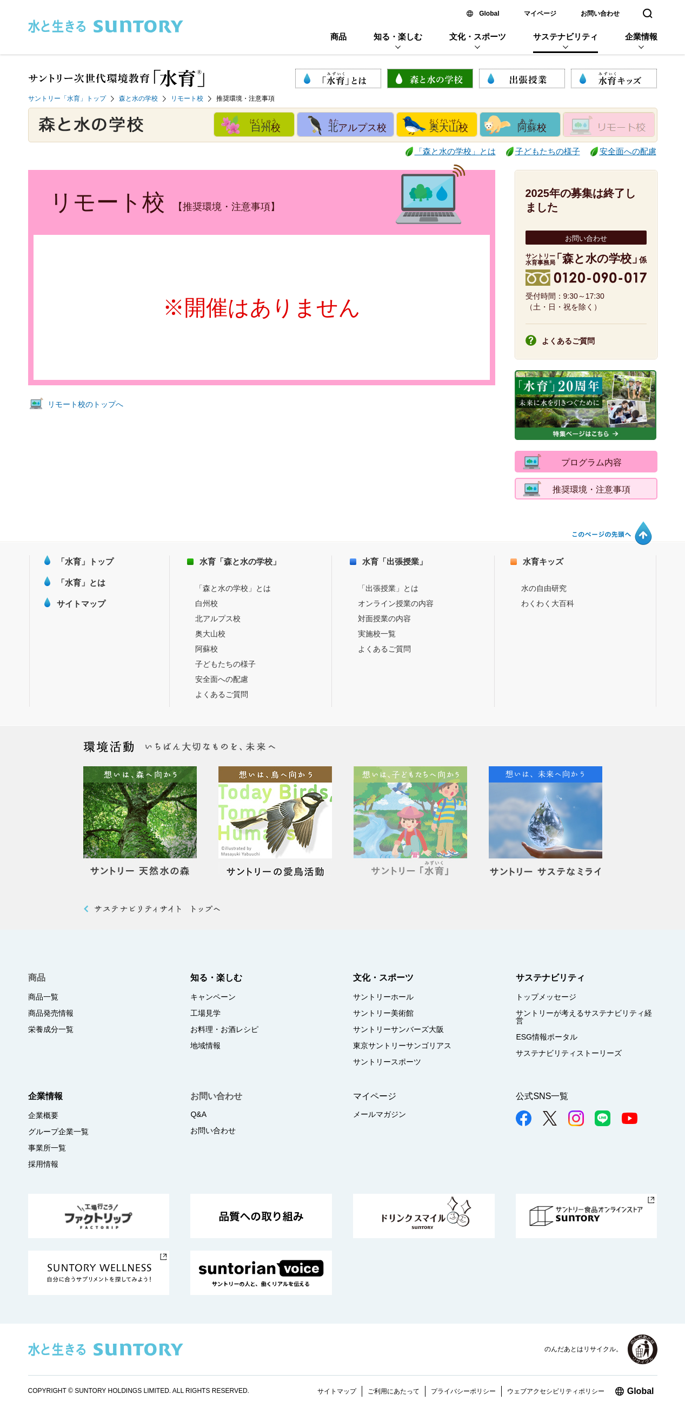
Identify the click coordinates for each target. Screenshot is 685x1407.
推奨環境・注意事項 (591, 489)
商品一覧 (43, 996)
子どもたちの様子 (547, 151)
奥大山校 (210, 633)
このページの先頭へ (611, 533)
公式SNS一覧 (542, 1096)
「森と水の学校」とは (455, 151)
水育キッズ (543, 561)
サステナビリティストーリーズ (569, 1053)
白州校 (206, 603)
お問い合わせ (600, 13)
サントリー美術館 (383, 1013)
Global (489, 13)
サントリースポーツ (387, 1061)
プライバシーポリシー (463, 1391)
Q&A (198, 1114)
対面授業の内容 (384, 618)
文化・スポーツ (477, 36)
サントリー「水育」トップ (67, 98)
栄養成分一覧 (51, 1029)
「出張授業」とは (388, 588)
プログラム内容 (591, 462)
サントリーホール (383, 996)
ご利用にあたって (394, 1391)
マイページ (540, 13)
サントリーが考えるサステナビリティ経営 (584, 1017)
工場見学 (205, 1013)
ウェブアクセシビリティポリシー (555, 1391)
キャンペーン (213, 996)
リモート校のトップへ (85, 404)
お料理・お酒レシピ (224, 1029)
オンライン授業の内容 (396, 603)
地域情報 (205, 1045)
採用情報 (43, 1164)
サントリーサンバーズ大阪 (398, 1029)
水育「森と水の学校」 (240, 561)
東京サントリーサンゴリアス (402, 1045)
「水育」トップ (85, 561)
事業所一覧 (47, 1147)
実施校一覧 (377, 633)
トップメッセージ (546, 996)
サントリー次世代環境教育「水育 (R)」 (116, 78)
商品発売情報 (51, 1013)
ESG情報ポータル (546, 1037)
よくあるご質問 (568, 341)
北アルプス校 (218, 618)
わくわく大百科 (547, 603)
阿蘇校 (206, 649)
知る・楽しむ (398, 36)
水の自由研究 (544, 588)
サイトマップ (81, 603)
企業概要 (43, 1115)
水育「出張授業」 (394, 561)
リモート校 (187, 98)
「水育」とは (81, 582)
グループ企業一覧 (58, 1131)
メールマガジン (379, 1114)
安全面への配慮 (628, 151)
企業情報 (641, 36)
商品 (338, 36)
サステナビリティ (565, 36)
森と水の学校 (138, 98)
